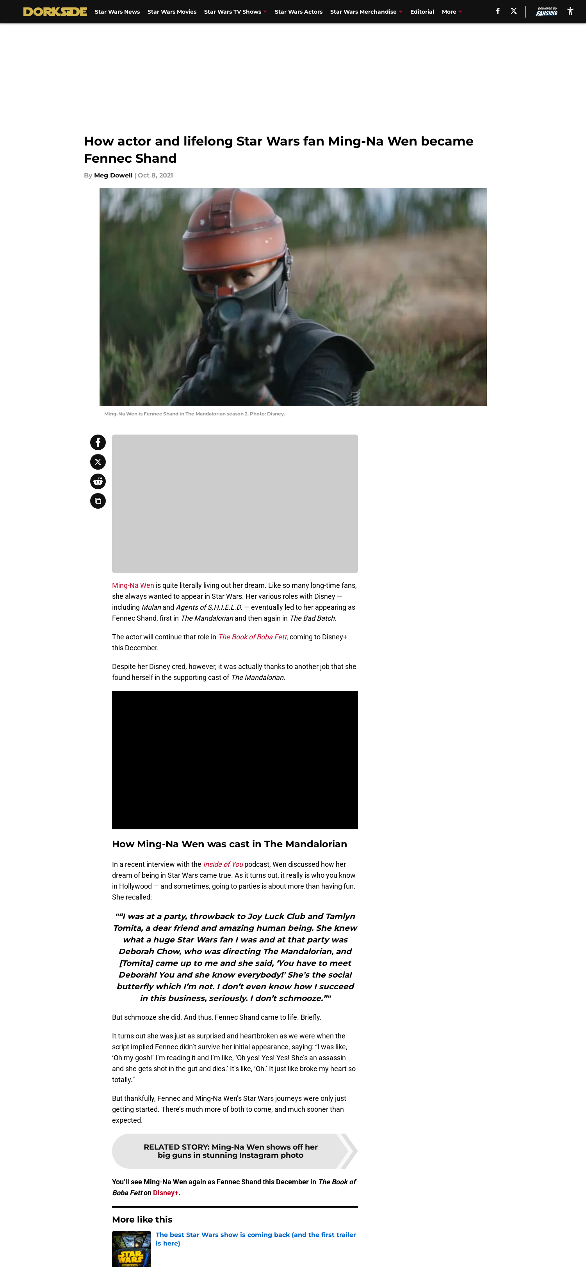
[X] (514, 11)
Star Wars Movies (172, 11)
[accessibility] (570, 11)
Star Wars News (117, 11)
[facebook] (498, 11)
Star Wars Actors (298, 11)
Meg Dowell (113, 175)
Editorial (422, 11)
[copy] (98, 501)
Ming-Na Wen (133, 585)
